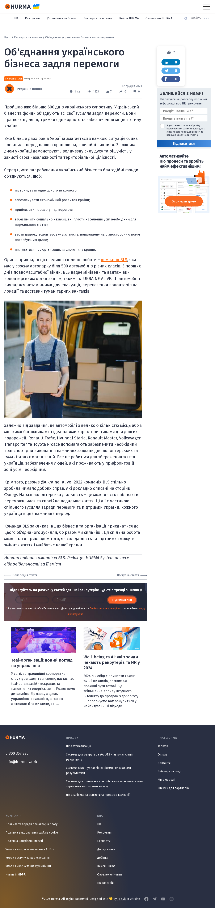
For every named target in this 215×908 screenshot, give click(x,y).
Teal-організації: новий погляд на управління (42, 663)
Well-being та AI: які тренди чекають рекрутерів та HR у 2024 (112, 662)
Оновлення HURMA (159, 18)
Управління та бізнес (62, 18)
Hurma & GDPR (15, 874)
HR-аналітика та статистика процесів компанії (98, 795)
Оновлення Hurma (109, 874)
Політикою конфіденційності (106, 608)
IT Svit (122, 899)
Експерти (103, 841)
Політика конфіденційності (24, 841)
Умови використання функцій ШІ (28, 866)
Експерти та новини (98, 18)
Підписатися (122, 600)
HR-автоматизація (78, 746)
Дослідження (106, 849)
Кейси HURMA (129, 18)
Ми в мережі (166, 780)
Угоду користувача (187, 135)
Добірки (102, 858)
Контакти (164, 763)
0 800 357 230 (17, 753)
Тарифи (163, 746)
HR (16, 18)
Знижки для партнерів (173, 788)
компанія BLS (114, 259)
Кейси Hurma (106, 866)
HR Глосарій (105, 883)
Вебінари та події (169, 771)
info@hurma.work (21, 761)
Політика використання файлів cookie (31, 832)
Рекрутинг (32, 18)
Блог (7, 37)
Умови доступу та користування (27, 858)
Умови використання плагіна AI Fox (29, 849)
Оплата (162, 754)
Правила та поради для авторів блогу (31, 824)
